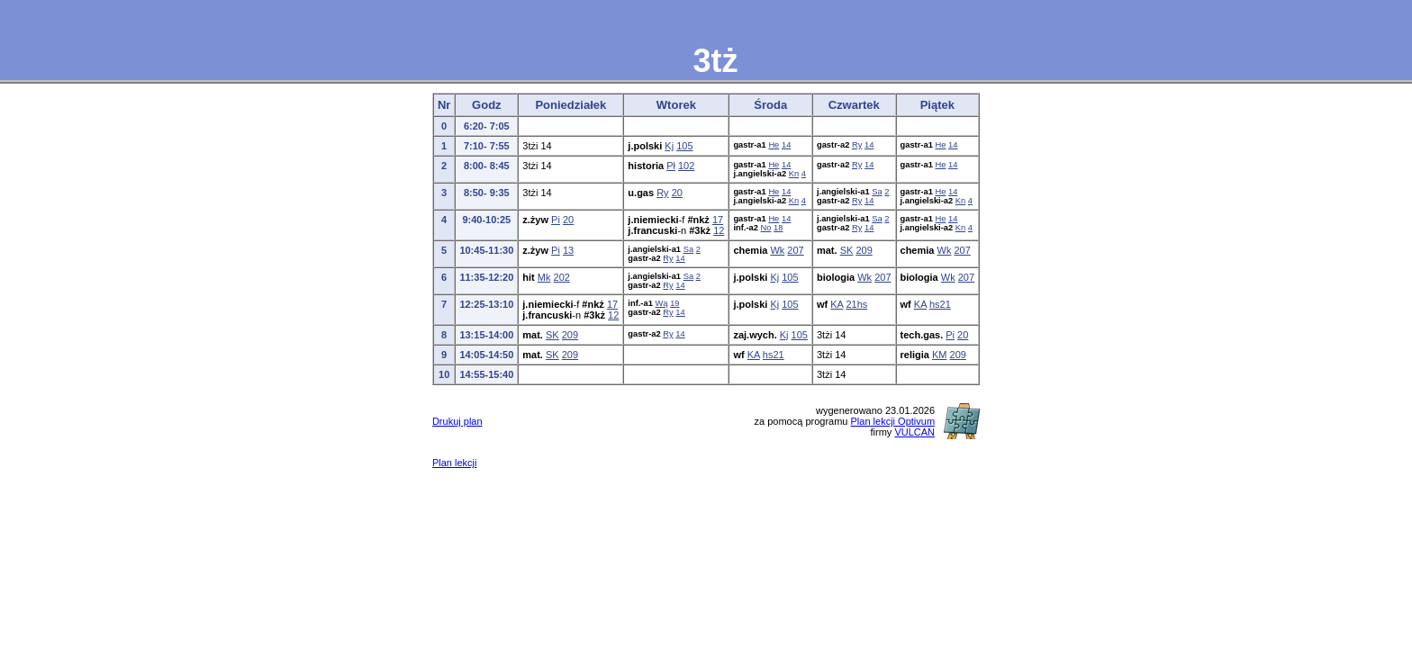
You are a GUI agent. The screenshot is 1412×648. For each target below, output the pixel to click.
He (773, 144)
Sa (877, 191)
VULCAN (914, 432)
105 (684, 145)
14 (786, 144)
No (766, 227)
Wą (662, 303)
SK (847, 250)
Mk (544, 277)
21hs (856, 304)
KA (836, 304)
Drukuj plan (457, 421)
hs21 (940, 304)
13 (568, 250)
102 (686, 165)
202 (562, 277)
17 (717, 219)
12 (718, 230)
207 (795, 250)
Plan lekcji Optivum (893, 421)
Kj (669, 145)
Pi (555, 219)
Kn (794, 173)
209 (863, 250)
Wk (777, 250)
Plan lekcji (454, 462)
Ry (857, 144)
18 (778, 227)
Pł (670, 165)
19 (674, 303)
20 (677, 192)
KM (939, 354)
